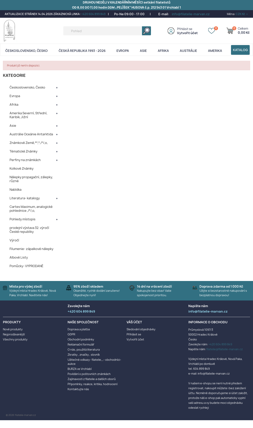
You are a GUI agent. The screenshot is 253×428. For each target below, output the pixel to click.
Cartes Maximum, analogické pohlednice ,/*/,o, (31, 209)
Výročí (14, 240)
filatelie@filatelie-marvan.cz (224, 349)
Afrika (163, 51)
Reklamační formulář (81, 344)
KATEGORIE (14, 75)
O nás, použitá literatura (84, 349)
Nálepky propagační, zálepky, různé (31, 179)
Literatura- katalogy (25, 198)
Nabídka (15, 189)
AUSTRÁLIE (188, 51)
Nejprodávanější (14, 334)
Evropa (122, 51)
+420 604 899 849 (93, 14)
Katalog (240, 50)
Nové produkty (13, 329)
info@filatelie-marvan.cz (191, 14)
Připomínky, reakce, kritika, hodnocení (92, 384)
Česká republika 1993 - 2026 (82, 51)
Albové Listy (19, 257)
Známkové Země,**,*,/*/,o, (29, 143)
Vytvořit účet (187, 33)
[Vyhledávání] (107, 30)
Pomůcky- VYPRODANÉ (26, 266)
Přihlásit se (184, 29)
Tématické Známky (23, 151)
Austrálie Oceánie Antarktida (31, 134)
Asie (143, 51)
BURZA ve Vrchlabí (80, 369)
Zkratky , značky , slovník (84, 354)
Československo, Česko (26, 51)
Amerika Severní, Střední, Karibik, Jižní (28, 115)
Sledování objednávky (141, 329)
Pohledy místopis (22, 219)
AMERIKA (215, 51)
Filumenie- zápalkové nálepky (31, 249)
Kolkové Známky (21, 168)
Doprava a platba (79, 329)
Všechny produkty (15, 339)
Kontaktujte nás (78, 389)
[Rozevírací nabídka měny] (242, 14)
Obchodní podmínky (81, 339)
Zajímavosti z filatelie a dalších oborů (92, 379)
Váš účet (134, 322)
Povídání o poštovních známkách (89, 374)
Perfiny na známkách (25, 160)
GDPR (71, 334)
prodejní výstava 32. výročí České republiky (29, 230)
